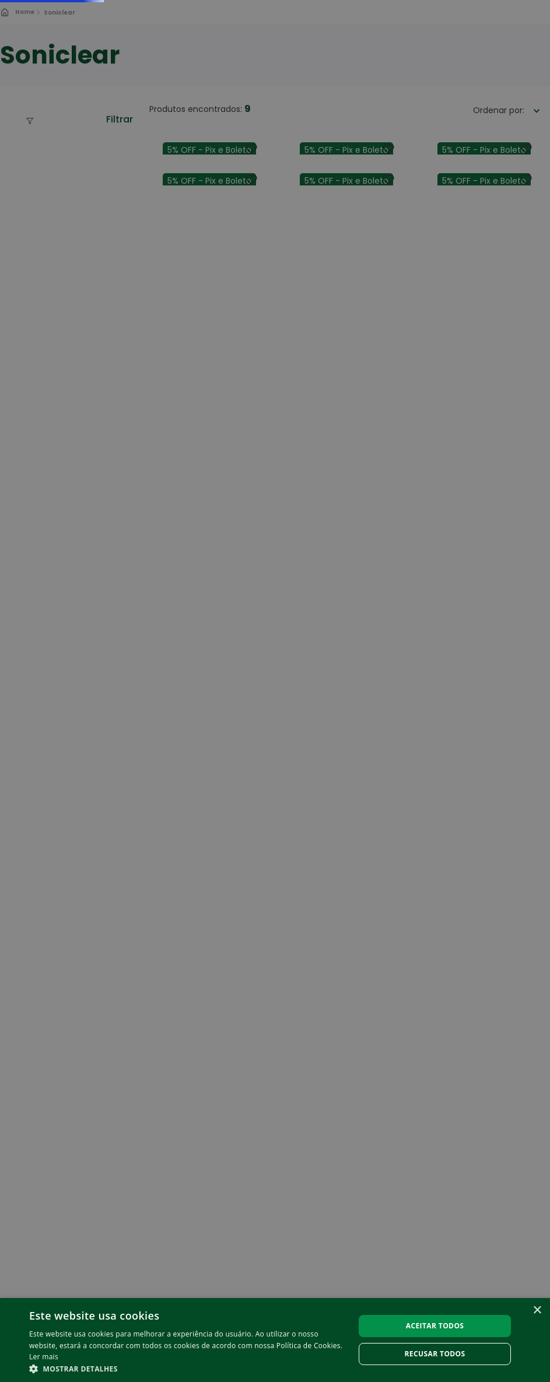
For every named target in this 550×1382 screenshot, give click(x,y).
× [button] (537, 1310)
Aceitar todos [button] (435, 1326)
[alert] (275, 691)
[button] (187, 1368)
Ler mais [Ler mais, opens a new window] (43, 1357)
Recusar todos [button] (435, 1354)
